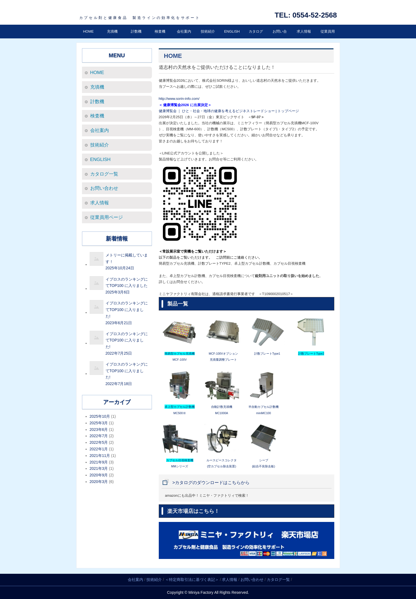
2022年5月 (99, 442)
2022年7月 (99, 436)
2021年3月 (99, 468)
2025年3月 (99, 423)
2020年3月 (99, 481)
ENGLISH (232, 31)
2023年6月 (99, 429)
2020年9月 (99, 475)
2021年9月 (99, 462)
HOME (88, 31)
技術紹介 (208, 31)
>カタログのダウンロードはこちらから (211, 482)
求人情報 (304, 31)
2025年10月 (100, 416)
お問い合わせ (280, 38)
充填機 (112, 31)
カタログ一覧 (256, 38)
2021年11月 (100, 455)
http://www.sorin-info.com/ (179, 99)
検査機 (160, 31)
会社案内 (184, 31)
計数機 (136, 31)
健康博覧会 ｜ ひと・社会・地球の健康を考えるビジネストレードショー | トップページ (229, 111)
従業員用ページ (328, 38)
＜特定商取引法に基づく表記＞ (192, 579)
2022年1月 (99, 449)
